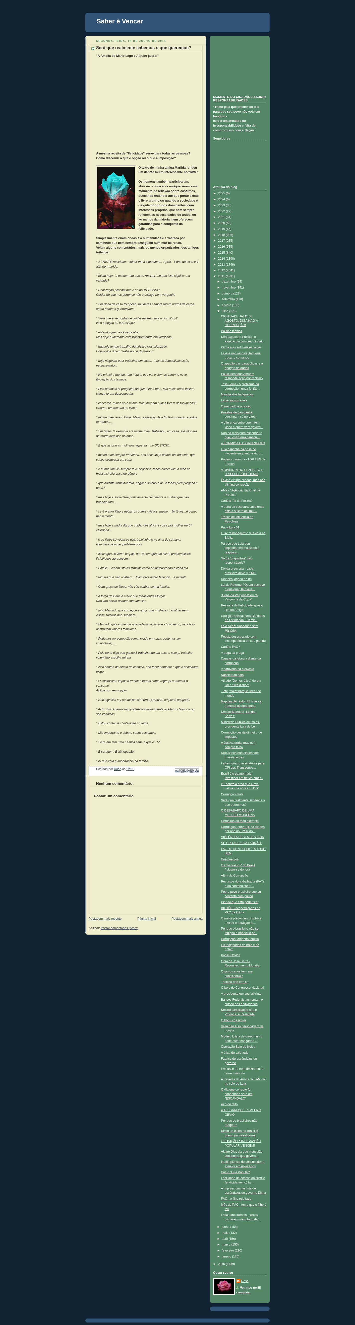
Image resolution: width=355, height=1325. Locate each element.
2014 (222, 258)
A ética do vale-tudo (235, 1052)
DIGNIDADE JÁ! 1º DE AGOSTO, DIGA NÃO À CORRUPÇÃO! (239, 321)
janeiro (227, 1256)
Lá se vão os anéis (234, 400)
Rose (244, 1281)
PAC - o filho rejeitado (236, 1198)
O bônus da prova (233, 1020)
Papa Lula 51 (230, 527)
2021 (222, 217)
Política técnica (231, 331)
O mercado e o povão (236, 406)
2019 (222, 229)
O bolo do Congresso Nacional (242, 987)
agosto (227, 305)
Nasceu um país (232, 675)
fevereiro (228, 1250)
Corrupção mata (232, 794)
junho (226, 1227)
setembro (229, 299)
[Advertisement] (238, 65)
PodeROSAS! (230, 955)
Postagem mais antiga (187, 918)
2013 (222, 264)
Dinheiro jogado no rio (236, 579)
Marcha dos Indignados (237, 394)
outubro (227, 293)
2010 (222, 1264)
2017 (222, 240)
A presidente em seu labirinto (241, 993)
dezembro (229, 281)
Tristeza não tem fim (235, 982)
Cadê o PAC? (230, 647)
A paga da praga (232, 653)
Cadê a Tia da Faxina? (237, 501)
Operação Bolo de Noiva (238, 1046)
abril (225, 1239)
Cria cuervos (230, 859)
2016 (222, 246)
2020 (222, 223)
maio (226, 1233)
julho (225, 311)
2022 (222, 211)
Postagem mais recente (105, 918)
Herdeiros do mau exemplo (240, 821)
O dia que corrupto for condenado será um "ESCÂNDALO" (236, 1094)
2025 (222, 193)
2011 (222, 276)
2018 (222, 235)
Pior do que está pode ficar (240, 902)
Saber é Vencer (120, 21)
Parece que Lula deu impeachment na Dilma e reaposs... (240, 548)
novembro (229, 287)
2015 (222, 252)
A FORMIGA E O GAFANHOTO (243, 443)
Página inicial (146, 918)
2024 (222, 199)
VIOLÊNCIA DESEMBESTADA (242, 837)
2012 (222, 270)
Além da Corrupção (234, 875)
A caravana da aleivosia (237, 669)
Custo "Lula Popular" (235, 1172)
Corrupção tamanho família (240, 939)
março (227, 1244)
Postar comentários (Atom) (119, 928)
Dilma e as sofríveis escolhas (241, 347)
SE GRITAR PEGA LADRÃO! (241, 843)
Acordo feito (229, 1104)
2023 (222, 205)
